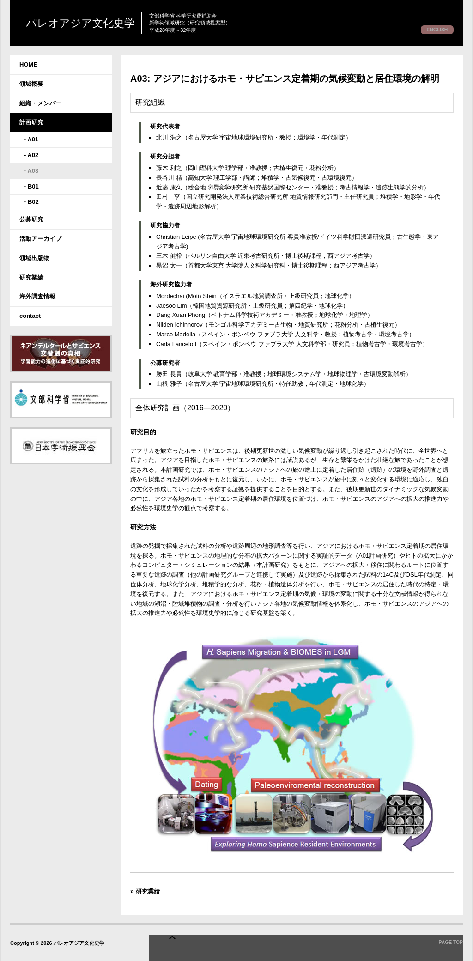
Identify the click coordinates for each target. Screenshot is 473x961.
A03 (32, 170)
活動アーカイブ (40, 238)
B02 (33, 201)
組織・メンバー (40, 103)
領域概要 (31, 83)
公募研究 (31, 219)
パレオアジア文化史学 (113, 23)
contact (30, 315)
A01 (32, 139)
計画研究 (31, 122)
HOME (28, 64)
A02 (32, 155)
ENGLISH (434, 29)
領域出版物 (34, 258)
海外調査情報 (37, 296)
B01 (33, 186)
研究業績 (31, 277)
